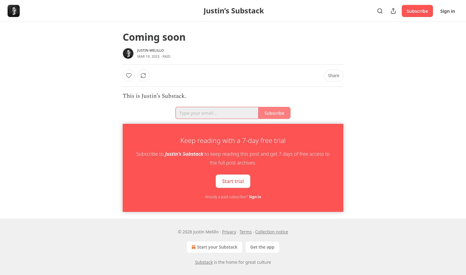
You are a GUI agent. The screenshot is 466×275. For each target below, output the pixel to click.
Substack (204, 262)
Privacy (229, 232)
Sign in (447, 11)
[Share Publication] (393, 11)
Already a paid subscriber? (233, 196)
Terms (246, 232)
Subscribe (417, 11)
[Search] (380, 11)
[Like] (129, 76)
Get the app (262, 247)
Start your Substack (213, 247)
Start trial (233, 181)
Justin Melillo (150, 50)
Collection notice (271, 232)
